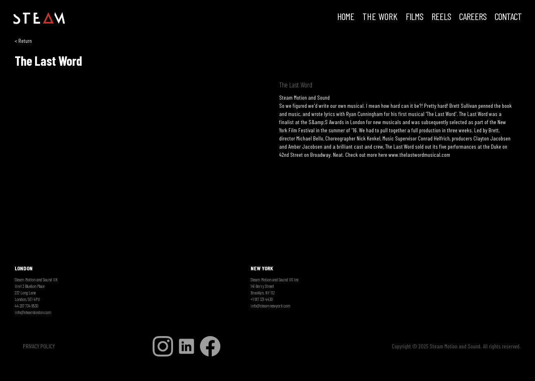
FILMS (414, 17)
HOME (345, 17)
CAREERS (472, 17)
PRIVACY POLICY (39, 346)
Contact (508, 17)
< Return (23, 40)
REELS (441, 17)
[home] (39, 18)
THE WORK (379, 17)
